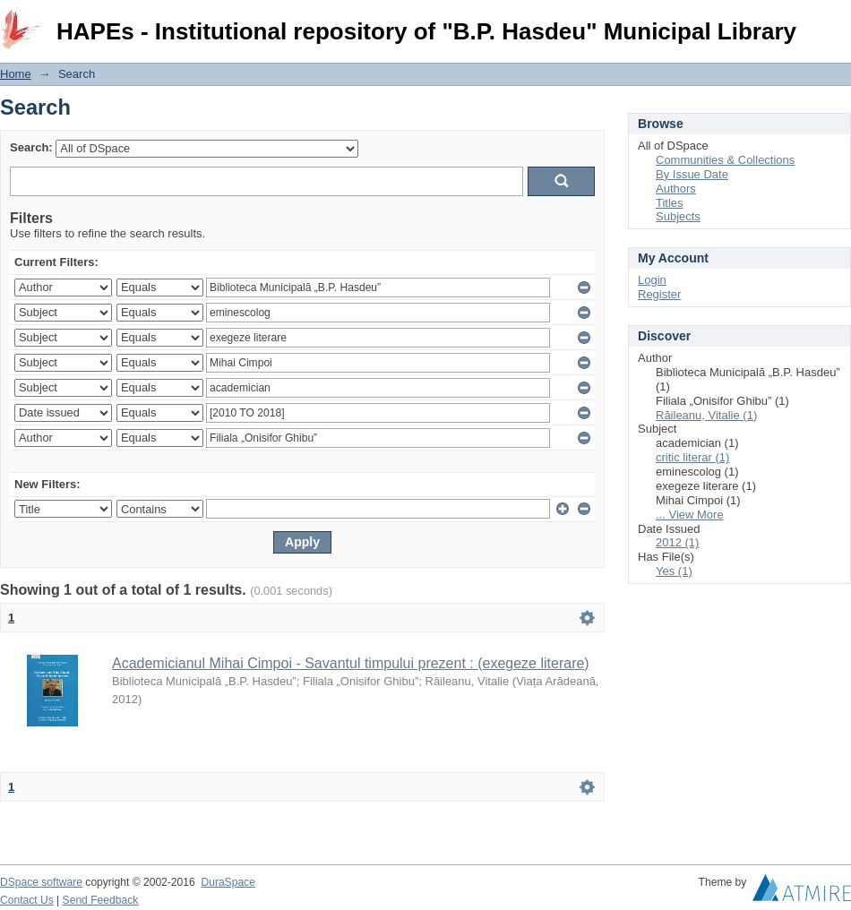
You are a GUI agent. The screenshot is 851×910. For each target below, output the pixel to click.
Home (15, 74)
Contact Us (27, 900)
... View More (690, 514)
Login (836, 22)
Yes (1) (674, 571)
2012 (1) (677, 542)
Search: (31, 147)
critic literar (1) (692, 457)
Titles (669, 203)
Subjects (678, 216)
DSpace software (41, 882)
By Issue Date (692, 174)
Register (659, 294)
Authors (676, 188)
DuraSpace (227, 882)
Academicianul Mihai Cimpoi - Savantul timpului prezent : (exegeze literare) (350, 663)
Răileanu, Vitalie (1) (706, 415)
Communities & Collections (725, 160)
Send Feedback (101, 900)
